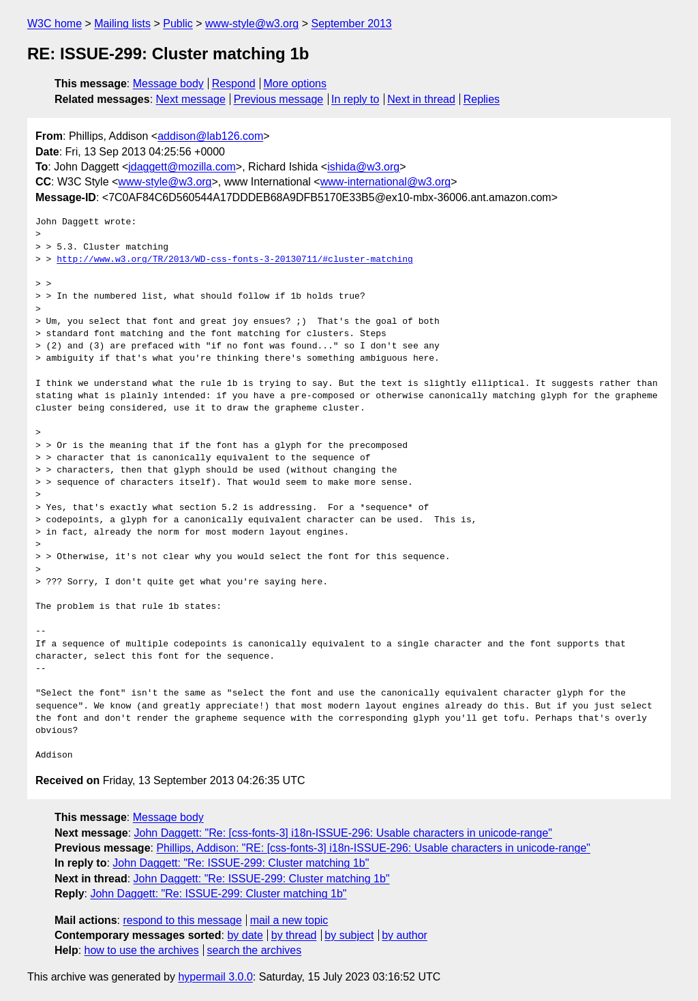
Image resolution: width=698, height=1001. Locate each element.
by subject (349, 935)
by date (244, 935)
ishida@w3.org (363, 167)
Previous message (279, 99)
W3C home (54, 23)
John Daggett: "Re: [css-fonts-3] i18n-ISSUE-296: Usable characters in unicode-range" (343, 833)
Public (178, 23)
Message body (168, 83)
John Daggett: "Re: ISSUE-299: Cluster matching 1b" (240, 863)
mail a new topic (289, 920)
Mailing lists (122, 23)
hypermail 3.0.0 (215, 977)
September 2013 (351, 23)
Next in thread (421, 99)
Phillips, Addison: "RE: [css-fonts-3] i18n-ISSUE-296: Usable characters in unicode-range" (373, 848)
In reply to (355, 99)
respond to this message (182, 920)
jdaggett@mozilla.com (182, 167)
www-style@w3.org (252, 23)
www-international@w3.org (385, 182)
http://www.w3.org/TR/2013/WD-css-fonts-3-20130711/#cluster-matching (235, 260)
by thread (294, 935)
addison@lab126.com (210, 136)
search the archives (254, 950)
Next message (191, 99)
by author (404, 935)
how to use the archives (142, 950)
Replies (482, 99)
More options (295, 83)
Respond (234, 83)
